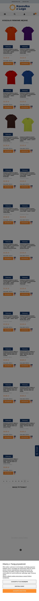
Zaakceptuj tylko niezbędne (19, 581)
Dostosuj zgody (19, 586)
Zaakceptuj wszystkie (19, 591)
